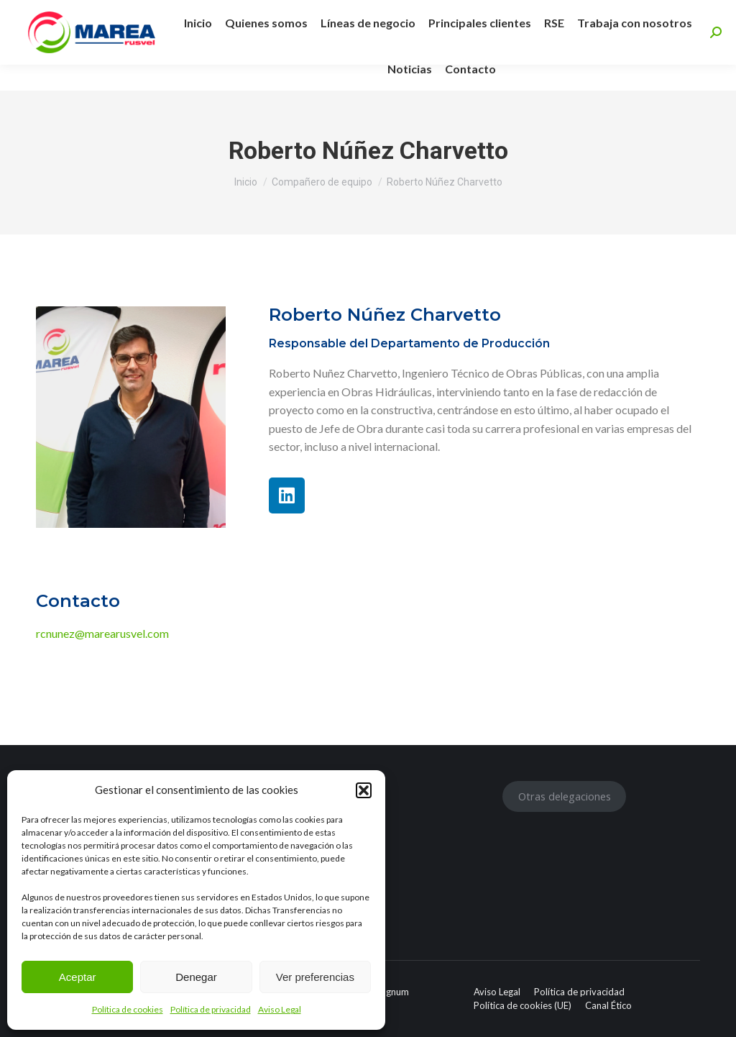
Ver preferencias (315, 977)
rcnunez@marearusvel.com (102, 633)
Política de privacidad (210, 1009)
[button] (363, 790)
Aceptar (77, 977)
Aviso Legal (279, 1009)
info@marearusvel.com (375, 13)
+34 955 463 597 (247, 13)
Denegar (196, 977)
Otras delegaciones (564, 796)
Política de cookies (127, 1009)
